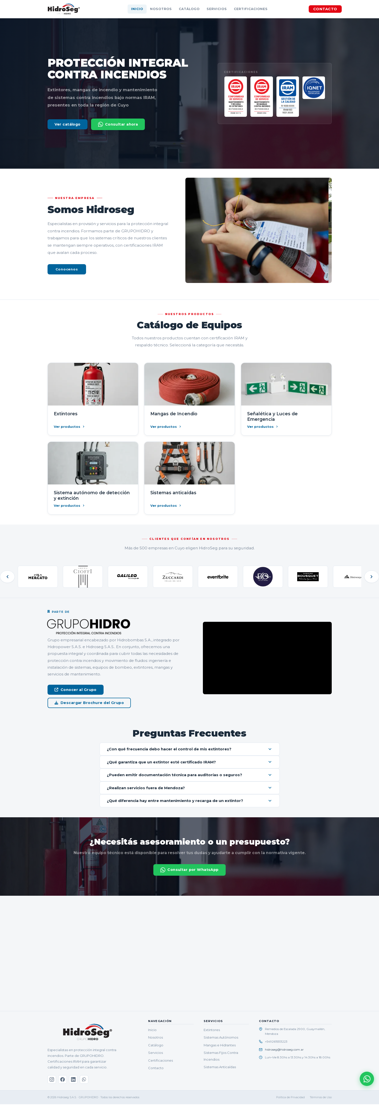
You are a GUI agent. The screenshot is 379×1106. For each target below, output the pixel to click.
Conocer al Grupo (76, 689)
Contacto (156, 1070)
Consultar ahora (118, 124)
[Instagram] (52, 1081)
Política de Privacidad (290, 1099)
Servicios (217, 9)
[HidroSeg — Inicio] (64, 9)
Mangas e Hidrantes (220, 1047)
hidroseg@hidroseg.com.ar (284, 1051)
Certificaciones (251, 9)
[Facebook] (62, 1081)
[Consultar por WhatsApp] (366, 1078)
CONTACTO (325, 9)
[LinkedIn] (73, 1081)
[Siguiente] (371, 576)
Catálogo (189, 9)
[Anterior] (8, 576)
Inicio (137, 9)
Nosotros (161, 9)
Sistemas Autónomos (221, 1039)
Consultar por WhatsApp (189, 871)
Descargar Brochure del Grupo (89, 702)
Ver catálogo (68, 124)
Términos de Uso (321, 1099)
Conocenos (67, 269)
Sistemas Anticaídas (220, 1069)
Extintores (212, 1032)
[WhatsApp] (84, 1081)
